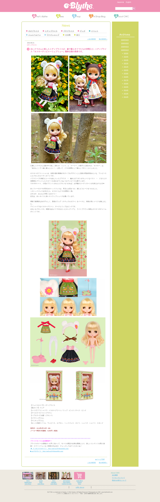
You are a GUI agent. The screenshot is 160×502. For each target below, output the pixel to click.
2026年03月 (125, 43)
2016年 (126, 83)
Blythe (79, 6)
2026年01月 (125, 50)
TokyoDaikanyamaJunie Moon (27, 478)
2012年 (126, 97)
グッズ (81, 31)
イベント (93, 31)
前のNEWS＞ (103, 39)
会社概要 (115, 475)
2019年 (126, 73)
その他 (66, 35)
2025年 (126, 53)
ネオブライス (32, 31)
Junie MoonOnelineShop (79, 478)
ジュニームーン (33, 35)
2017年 (126, 80)
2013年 (126, 93)
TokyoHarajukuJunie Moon (53, 478)
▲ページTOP (100, 459)
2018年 (126, 77)
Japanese (120, 2)
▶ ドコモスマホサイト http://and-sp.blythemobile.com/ (49, 448)
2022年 (126, 63)
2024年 (126, 57)
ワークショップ (51, 35)
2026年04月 (125, 40)
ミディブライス (50, 31)
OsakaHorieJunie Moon (40, 478)
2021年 (126, 67)
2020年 (126, 70)
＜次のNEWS (91, 39)
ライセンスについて (118, 478)
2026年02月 (125, 47)
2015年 (126, 87)
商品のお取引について (119, 480)
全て (77, 35)
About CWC (115, 473)
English (128, 2)
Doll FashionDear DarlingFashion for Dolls (66, 478)
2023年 (126, 60)
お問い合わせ (80, 487)
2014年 (126, 90)
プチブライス (67, 31)
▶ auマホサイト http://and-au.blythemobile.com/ (46, 451)
